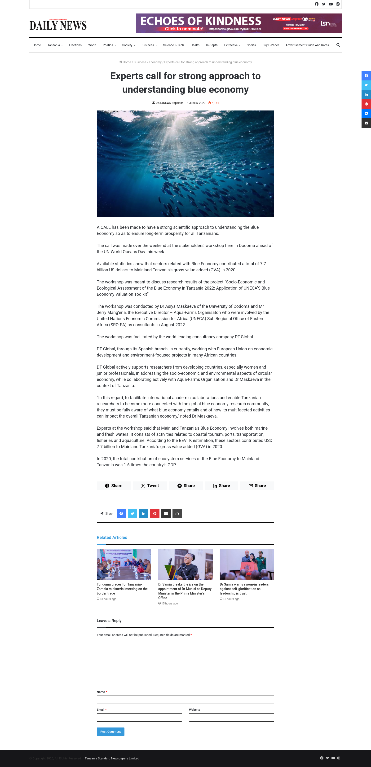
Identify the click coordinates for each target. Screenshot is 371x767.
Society (127, 45)
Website (194, 709)
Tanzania (54, 45)
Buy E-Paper (270, 45)
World (92, 45)
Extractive (231, 45)
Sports (251, 45)
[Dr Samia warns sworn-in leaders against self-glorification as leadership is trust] (247, 564)
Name (102, 692)
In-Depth (211, 45)
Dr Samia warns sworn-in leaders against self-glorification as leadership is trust (244, 588)
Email (102, 709)
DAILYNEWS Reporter (169, 103)
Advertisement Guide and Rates (307, 45)
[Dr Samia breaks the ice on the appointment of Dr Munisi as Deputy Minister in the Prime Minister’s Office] (185, 564)
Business (147, 45)
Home (37, 45)
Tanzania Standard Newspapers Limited (112, 758)
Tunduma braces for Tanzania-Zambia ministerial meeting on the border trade (122, 588)
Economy (155, 62)
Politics (108, 45)
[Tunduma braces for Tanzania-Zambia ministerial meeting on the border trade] (124, 564)
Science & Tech (173, 45)
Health (194, 45)
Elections (75, 45)
